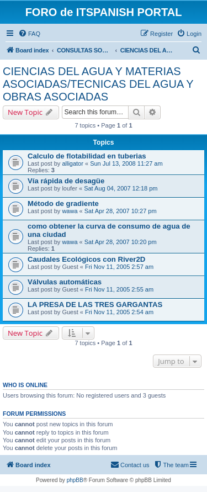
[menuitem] (29, 33)
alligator (72, 163)
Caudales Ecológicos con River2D (86, 259)
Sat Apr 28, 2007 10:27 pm (120, 211)
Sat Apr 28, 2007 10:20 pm (120, 242)
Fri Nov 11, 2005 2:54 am (119, 312)
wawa (69, 211)
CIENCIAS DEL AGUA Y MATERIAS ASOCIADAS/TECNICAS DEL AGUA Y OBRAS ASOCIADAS (98, 84)
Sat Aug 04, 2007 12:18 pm (120, 188)
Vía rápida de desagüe (66, 181)
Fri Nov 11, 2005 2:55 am (119, 289)
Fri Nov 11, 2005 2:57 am (119, 266)
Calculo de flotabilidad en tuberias (87, 156)
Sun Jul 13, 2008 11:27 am (126, 163)
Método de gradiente (63, 203)
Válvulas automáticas (65, 282)
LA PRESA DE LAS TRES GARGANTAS (95, 304)
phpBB (75, 480)
